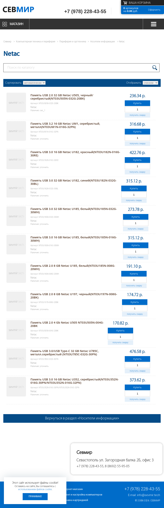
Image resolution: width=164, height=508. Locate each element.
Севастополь (87, 460)
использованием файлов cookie (35, 489)
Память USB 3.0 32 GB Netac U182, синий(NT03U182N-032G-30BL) (73, 182)
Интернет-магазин (72, 489)
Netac (122, 41)
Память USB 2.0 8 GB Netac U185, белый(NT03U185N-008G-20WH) (72, 267)
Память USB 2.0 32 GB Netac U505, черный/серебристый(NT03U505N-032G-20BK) (61, 96)
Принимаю (35, 496)
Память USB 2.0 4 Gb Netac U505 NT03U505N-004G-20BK (67, 324)
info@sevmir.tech (148, 495)
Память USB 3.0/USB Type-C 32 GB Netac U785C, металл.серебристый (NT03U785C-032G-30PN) (64, 352)
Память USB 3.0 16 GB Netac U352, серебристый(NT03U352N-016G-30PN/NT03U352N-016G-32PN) (74, 381)
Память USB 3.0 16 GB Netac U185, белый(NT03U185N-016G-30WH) (73, 238)
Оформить (154, 9)
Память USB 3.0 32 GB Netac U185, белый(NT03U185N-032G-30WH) (73, 210)
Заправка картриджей (74, 500)
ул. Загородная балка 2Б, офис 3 (126, 460)
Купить (137, 103)
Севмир (155, 500)
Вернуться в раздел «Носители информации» (82, 418)
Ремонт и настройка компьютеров (81, 494)
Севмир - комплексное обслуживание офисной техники (24, 10)
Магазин (16, 24)
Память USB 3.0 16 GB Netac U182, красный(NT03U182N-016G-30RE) (75, 153)
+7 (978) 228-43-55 (85, 11)
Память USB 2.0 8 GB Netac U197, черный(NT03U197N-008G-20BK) (73, 295)
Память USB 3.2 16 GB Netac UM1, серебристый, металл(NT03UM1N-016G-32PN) (65, 125)
